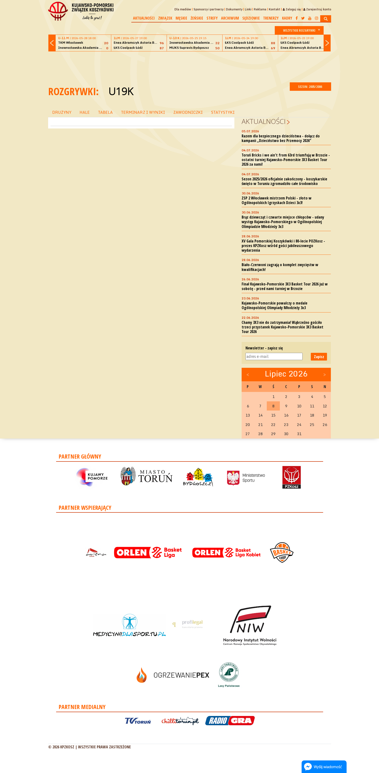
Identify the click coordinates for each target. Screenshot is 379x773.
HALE (85, 112)
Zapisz (319, 356)
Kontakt (274, 9)
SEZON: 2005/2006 (310, 86)
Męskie (181, 18)
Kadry (287, 18)
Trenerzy (271, 18)
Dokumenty (234, 9)
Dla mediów (182, 9)
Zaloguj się (292, 9)
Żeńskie (197, 18)
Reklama (260, 9)
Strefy (212, 18)
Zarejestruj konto (317, 9)
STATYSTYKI (223, 112)
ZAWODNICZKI (188, 112)
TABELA (105, 112)
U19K (120, 91)
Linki (248, 9)
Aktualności (144, 18)
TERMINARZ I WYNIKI (143, 112)
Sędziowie (251, 18)
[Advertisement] (190, 66)
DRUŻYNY (61, 112)
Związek (165, 18)
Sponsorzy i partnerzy (208, 9)
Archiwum (230, 18)
